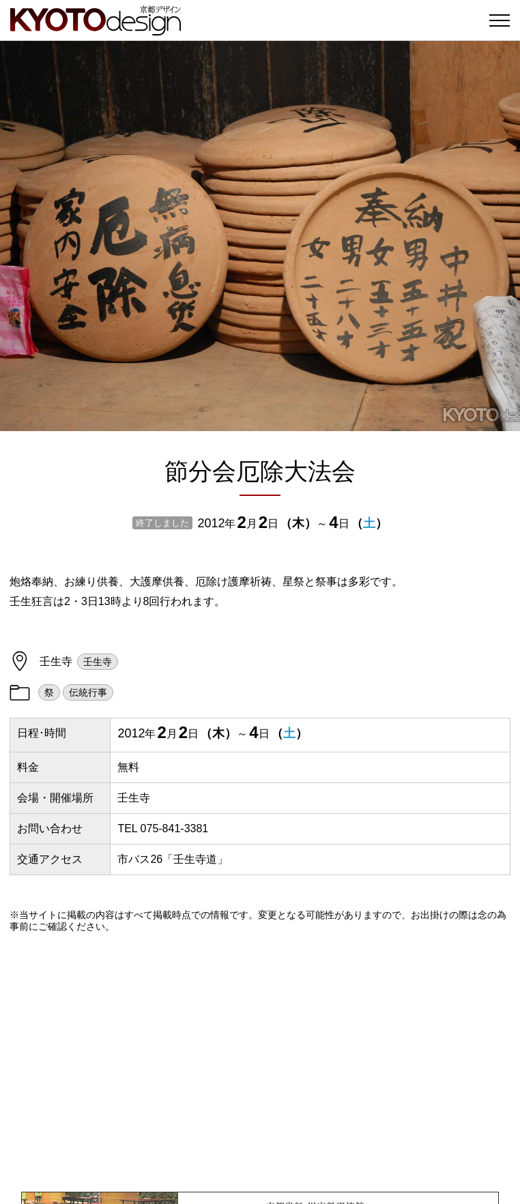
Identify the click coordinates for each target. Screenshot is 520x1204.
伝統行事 (88, 692)
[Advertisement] (260, 1062)
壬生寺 (97, 661)
